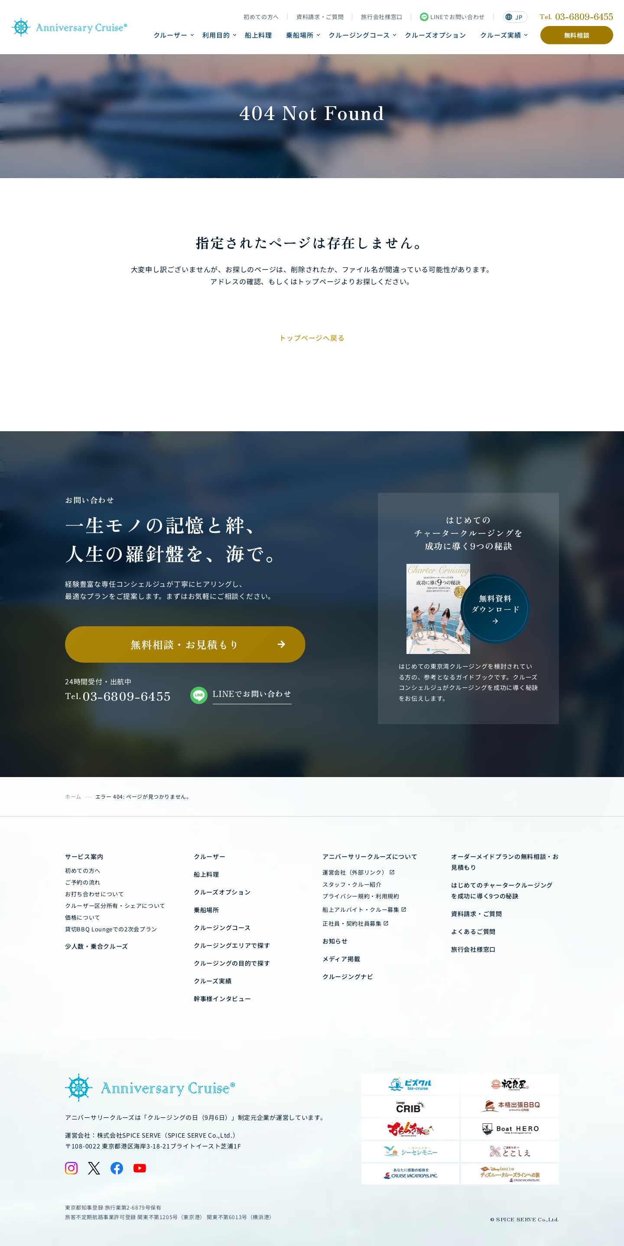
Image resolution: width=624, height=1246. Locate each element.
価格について (83, 917)
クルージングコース (359, 34)
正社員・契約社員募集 (352, 923)
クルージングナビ (348, 976)
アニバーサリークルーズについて (370, 856)
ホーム (73, 796)
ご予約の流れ (83, 882)
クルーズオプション (435, 34)
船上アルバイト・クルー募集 (360, 909)
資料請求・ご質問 (320, 17)
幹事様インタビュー (222, 998)
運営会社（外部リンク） (354, 872)
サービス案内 (84, 856)
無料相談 (577, 35)
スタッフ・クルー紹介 (352, 884)
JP (513, 17)
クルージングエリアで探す (232, 945)
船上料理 (259, 34)
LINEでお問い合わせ (452, 17)
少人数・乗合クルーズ (96, 946)
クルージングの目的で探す (232, 963)
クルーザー (170, 34)
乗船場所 (300, 34)
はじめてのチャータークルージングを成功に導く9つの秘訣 (502, 890)
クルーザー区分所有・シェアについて (115, 905)
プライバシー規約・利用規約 (360, 896)
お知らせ (335, 941)
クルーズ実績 (500, 34)
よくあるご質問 (473, 931)
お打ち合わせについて (94, 894)
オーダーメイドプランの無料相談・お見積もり (505, 862)
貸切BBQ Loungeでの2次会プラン (111, 929)
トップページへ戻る (311, 337)
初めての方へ (261, 17)
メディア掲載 (341, 958)
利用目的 (216, 34)
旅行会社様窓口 (382, 17)
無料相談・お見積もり (185, 644)
